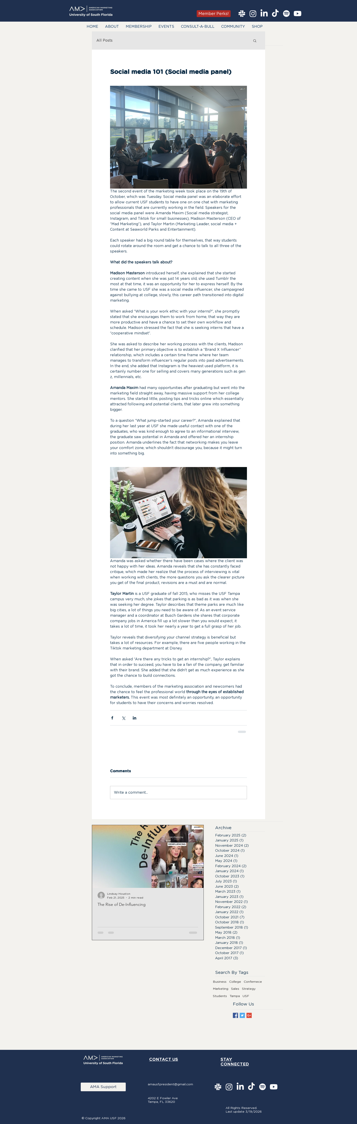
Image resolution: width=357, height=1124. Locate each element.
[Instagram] (253, 13)
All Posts (104, 40)
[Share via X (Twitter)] (123, 718)
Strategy (249, 988)
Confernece (253, 981)
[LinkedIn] (264, 13)
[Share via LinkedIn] (134, 718)
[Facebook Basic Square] (235, 1015)
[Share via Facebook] (112, 718)
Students (220, 996)
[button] (112, 26)
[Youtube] (297, 13)
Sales (235, 988)
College (235, 981)
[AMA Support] (103, 1086)
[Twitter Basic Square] (242, 1015)
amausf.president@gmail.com (170, 1084)
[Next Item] (196, 856)
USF (246, 996)
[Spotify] (286, 13)
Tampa (235, 996)
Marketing (220, 988)
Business (219, 981)
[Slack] (241, 13)
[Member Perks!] (214, 13)
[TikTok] (275, 13)
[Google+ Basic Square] (249, 1015)
